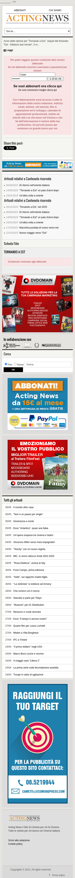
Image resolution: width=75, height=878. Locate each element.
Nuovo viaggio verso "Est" (33, 232)
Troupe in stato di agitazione (28, 674)
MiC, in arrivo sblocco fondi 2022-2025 (33, 556)
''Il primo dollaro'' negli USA (27, 646)
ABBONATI (20, 10)
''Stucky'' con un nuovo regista (29, 549)
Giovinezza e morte (23, 521)
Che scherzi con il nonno (26, 591)
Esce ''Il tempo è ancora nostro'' (30, 618)
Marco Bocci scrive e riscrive (28, 653)
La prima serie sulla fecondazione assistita (35, 667)
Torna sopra (58, 875)
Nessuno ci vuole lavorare (27, 611)
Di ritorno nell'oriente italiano (34, 185)
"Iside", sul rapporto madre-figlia (30, 577)
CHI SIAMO (55, 10)
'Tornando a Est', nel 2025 (33, 207)
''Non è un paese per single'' (28, 514)
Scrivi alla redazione (19, 840)
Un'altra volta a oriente (31, 195)
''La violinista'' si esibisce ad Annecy (32, 584)
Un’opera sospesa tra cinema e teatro (33, 535)
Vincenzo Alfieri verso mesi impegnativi (34, 542)
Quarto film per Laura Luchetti (29, 625)
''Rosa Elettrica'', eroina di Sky (29, 563)
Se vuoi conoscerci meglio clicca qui (37, 90)
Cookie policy (15, 844)
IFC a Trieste (20, 639)
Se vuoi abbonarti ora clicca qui (37, 86)
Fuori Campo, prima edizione (28, 570)
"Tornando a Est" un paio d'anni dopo (39, 190)
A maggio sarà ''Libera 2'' (26, 660)
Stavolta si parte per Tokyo (27, 598)
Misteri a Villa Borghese (25, 632)
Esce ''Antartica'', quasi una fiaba (30, 528)
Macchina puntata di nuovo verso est (38, 227)
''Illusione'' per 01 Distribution (28, 605)
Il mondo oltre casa (23, 507)
